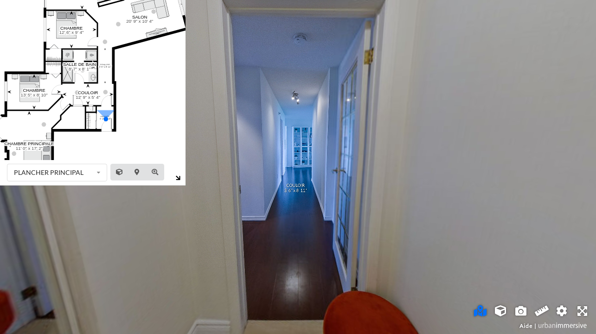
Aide (525, 325)
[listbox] (57, 172)
